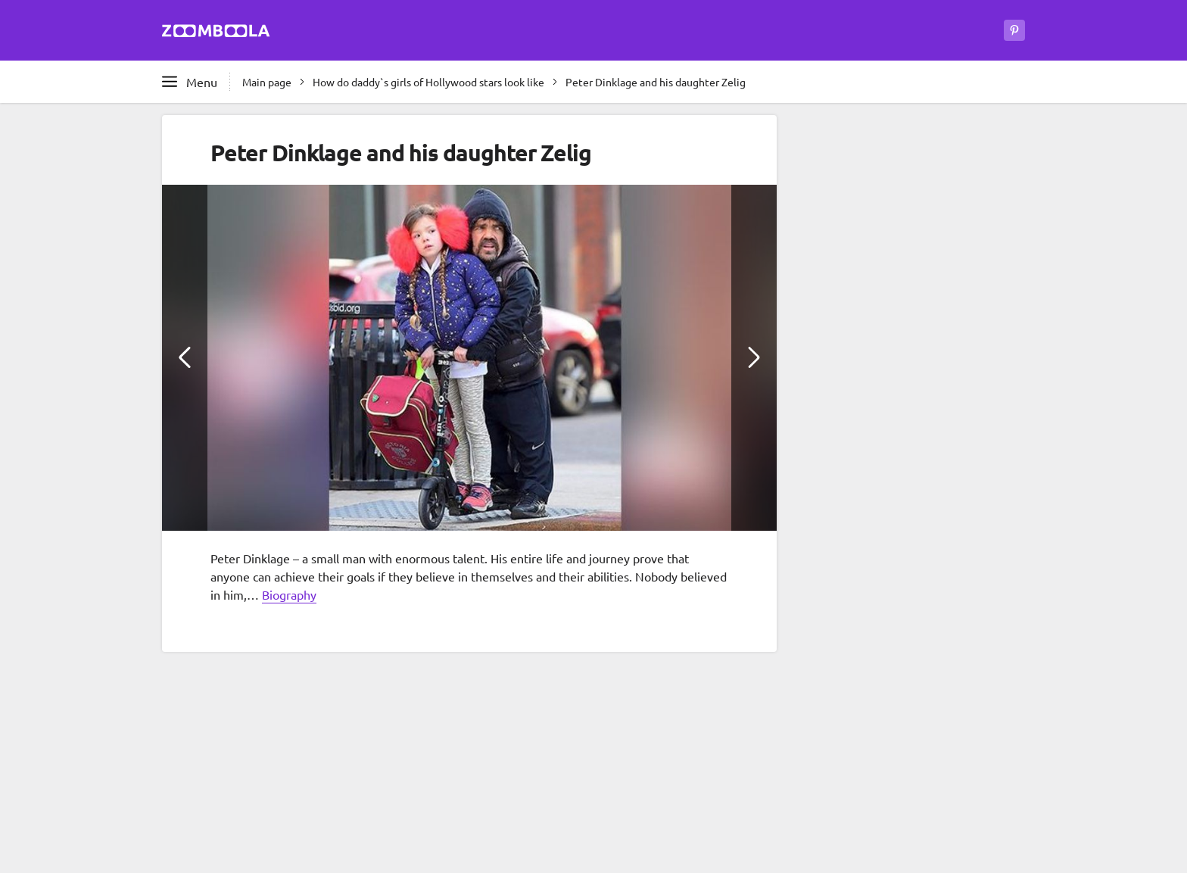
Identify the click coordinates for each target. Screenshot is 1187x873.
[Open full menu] (189, 82)
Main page (266, 82)
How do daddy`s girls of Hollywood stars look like (428, 82)
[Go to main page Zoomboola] (216, 33)
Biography (289, 594)
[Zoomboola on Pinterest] (1014, 30)
